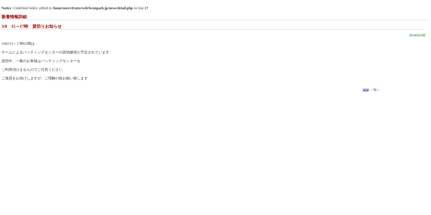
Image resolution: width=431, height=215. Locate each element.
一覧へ (375, 89)
